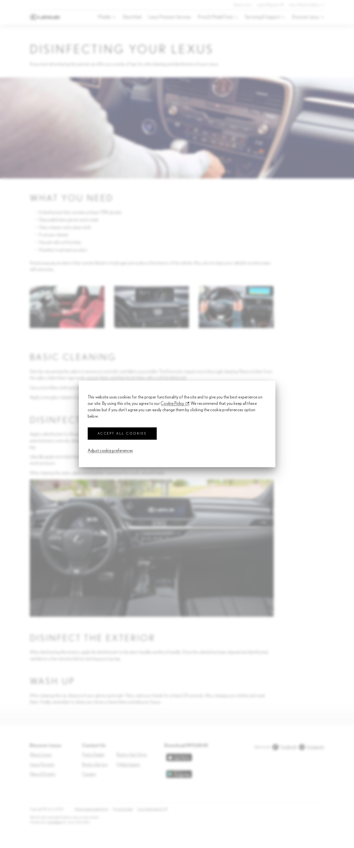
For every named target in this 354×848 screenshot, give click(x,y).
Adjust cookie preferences (110, 451)
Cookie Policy (172, 403)
